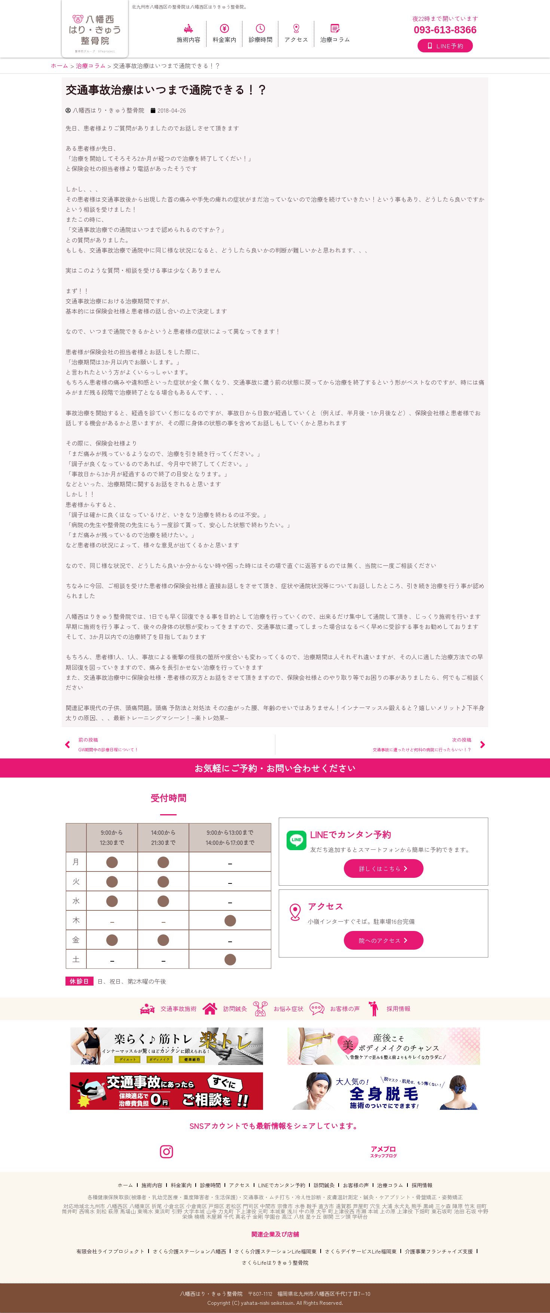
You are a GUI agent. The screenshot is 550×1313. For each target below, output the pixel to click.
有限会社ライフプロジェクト (110, 1251)
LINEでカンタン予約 (281, 1185)
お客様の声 (356, 1185)
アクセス (239, 1185)
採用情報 (422, 1185)
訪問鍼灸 (324, 1185)
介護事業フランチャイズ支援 (439, 1251)
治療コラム (390, 1185)
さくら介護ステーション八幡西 (189, 1251)
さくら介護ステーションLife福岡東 (275, 1251)
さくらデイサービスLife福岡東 (361, 1251)
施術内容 (151, 1185)
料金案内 (181, 1185)
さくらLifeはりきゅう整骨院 (275, 1262)
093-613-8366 (445, 30)
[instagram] (166, 1151)
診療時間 (210, 1185)
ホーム (125, 1185)
